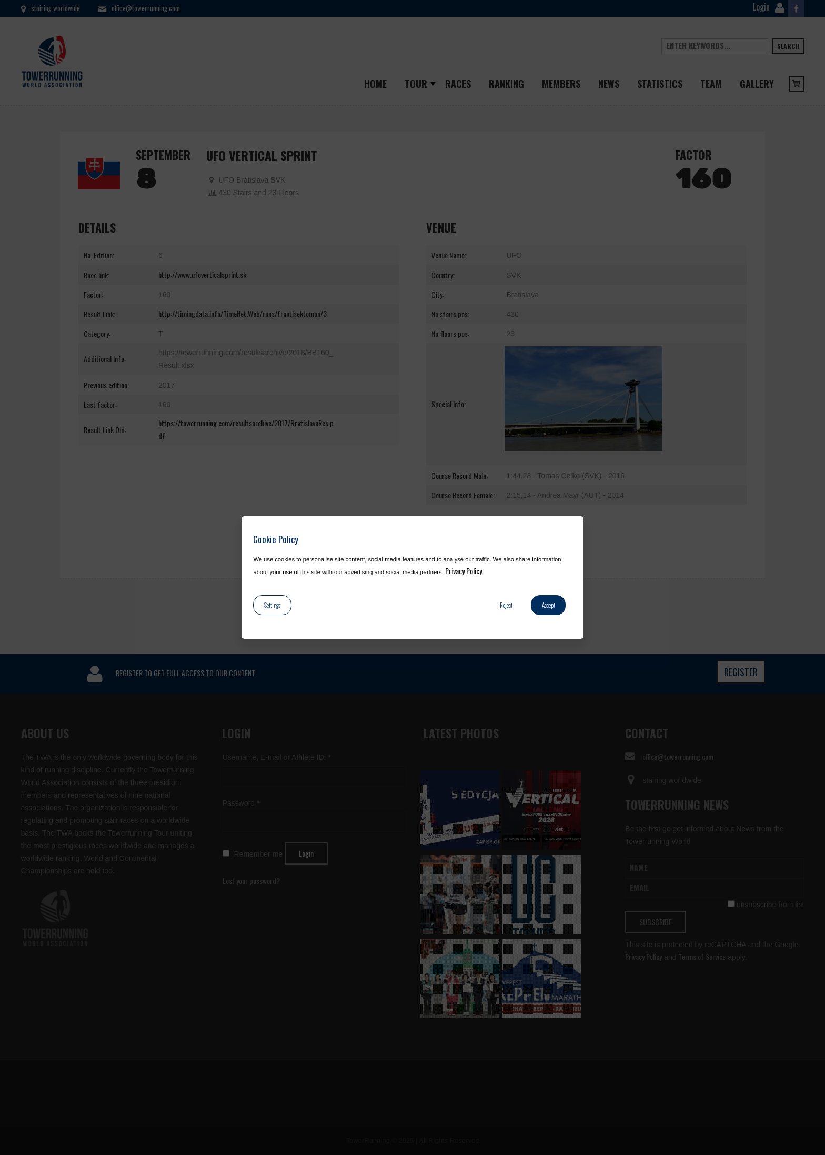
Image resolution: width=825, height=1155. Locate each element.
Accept (548, 605)
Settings (272, 605)
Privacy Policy (463, 570)
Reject (506, 605)
